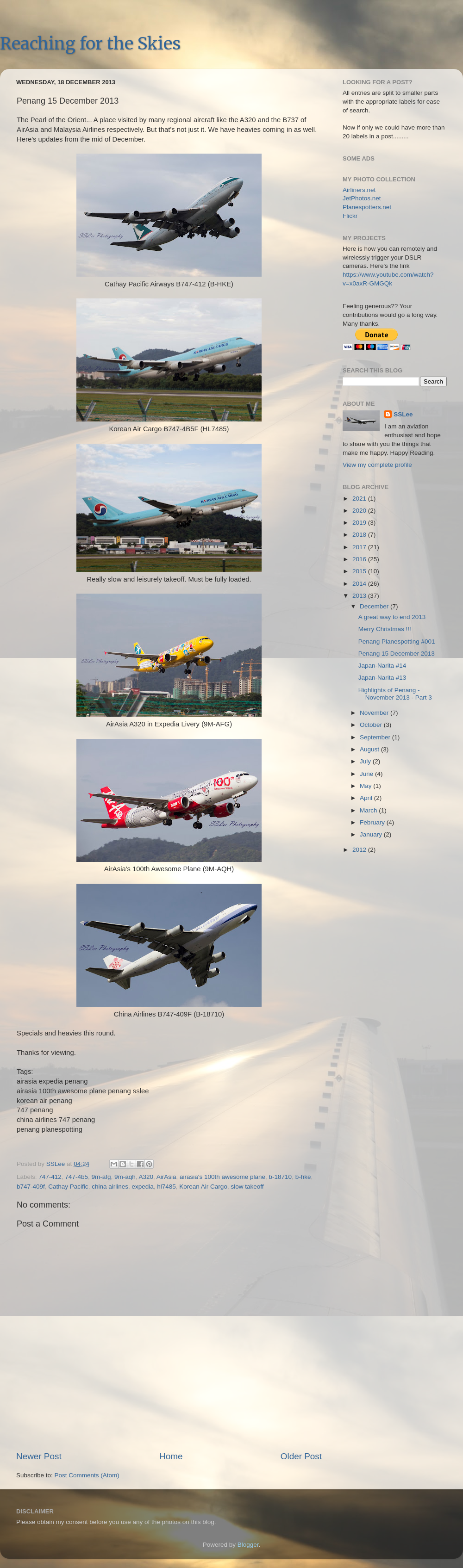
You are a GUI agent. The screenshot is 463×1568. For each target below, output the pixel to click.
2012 (360, 849)
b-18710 (280, 1176)
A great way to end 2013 (392, 617)
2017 (360, 547)
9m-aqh (125, 1176)
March (369, 810)
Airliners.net (359, 189)
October (372, 724)
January (372, 834)
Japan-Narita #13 (382, 677)
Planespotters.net (367, 207)
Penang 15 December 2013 (396, 653)
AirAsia (166, 1176)
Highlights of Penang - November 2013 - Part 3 (395, 694)
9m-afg (101, 1176)
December (375, 606)
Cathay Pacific (68, 1186)
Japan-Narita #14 (382, 665)
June (367, 773)
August (370, 749)
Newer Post (39, 1456)
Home (170, 1456)
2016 (360, 559)
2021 (360, 498)
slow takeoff (247, 1186)
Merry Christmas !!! (384, 629)
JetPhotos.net (362, 198)
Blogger (248, 1544)
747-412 (50, 1176)
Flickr (350, 215)
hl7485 (166, 1186)
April (367, 797)
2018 (360, 534)
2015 (360, 571)
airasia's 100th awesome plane (222, 1176)
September (376, 737)
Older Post (301, 1456)
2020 (360, 510)
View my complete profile (377, 464)
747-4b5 (76, 1176)
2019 (360, 522)
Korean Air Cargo (203, 1186)
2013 (360, 595)
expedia (142, 1186)
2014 (360, 583)
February (373, 822)
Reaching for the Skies (90, 43)
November (375, 712)
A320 (146, 1176)
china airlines (110, 1186)
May (366, 785)
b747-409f (31, 1186)
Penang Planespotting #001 (396, 641)
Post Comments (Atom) (87, 1475)
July (366, 761)
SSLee (403, 414)
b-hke (303, 1176)
